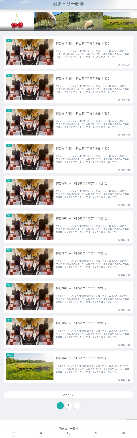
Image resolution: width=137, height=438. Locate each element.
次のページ (68, 395)
